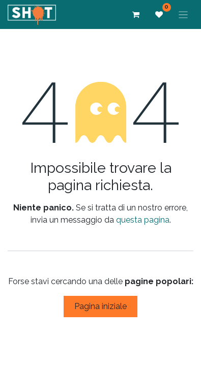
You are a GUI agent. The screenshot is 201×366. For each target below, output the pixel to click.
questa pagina (142, 220)
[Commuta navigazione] (183, 14)
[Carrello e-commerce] (136, 14)
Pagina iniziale (100, 306)
